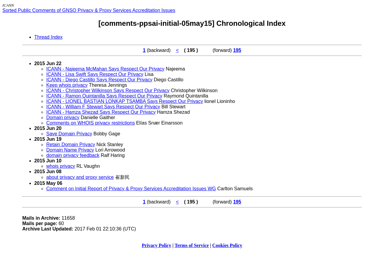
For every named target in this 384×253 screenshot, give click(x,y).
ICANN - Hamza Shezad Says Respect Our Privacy (101, 112)
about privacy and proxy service (80, 177)
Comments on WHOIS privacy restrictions (90, 122)
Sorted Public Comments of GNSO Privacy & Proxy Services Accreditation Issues (88, 10)
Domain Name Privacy (70, 149)
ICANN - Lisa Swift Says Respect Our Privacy (94, 74)
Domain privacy (62, 117)
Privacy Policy (156, 245)
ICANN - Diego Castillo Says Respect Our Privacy (99, 79)
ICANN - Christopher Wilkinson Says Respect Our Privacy (108, 90)
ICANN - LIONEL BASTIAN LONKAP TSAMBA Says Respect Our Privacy (124, 101)
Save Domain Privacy (69, 133)
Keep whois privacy (67, 85)
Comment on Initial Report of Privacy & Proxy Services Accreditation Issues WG (131, 188)
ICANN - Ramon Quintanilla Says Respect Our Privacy (104, 95)
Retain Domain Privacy (70, 144)
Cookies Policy (227, 245)
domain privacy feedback (72, 155)
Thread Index (48, 37)
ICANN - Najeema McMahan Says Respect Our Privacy (105, 68)
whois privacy (60, 166)
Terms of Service (192, 245)
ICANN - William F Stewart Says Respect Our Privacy (103, 106)
